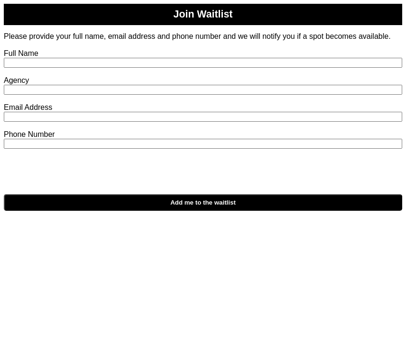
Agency (16, 80)
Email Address (28, 107)
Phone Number (29, 134)
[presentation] (95, 175)
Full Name (21, 53)
